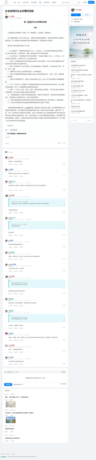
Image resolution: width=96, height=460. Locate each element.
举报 (64, 143)
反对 (21, 164)
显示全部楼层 (26, 159)
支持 (15, 164)
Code (15, 372)
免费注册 (91, 2)
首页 (19, 2)
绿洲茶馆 (54, 2)
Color (7, 372)
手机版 (13, 454)
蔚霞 (9, 242)
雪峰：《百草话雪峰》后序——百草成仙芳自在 (16, 397)
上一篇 (73, 120)
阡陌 (9, 159)
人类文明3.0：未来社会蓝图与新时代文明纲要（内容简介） (19, 413)
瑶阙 (9, 300)
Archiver (7, 454)
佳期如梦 (10, 183)
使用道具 (59, 143)
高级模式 (63, 372)
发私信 (87, 15)
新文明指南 (34, 2)
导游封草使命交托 (9, 428)
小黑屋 (2, 454)
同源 (9, 334)
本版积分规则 (63, 384)
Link (11, 372)
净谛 (9, 171)
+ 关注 (75, 15)
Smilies (17, 372)
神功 (9, 358)
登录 (40, 378)
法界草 (9, 253)
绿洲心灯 (6, 394)
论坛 (40, 2)
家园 (29, 22)
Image (9, 372)
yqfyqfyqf (10, 266)
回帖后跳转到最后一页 (18, 384)
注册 (44, 378)
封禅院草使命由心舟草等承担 (12, 438)
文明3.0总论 (26, 2)
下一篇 (89, 120)
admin (5, 426)
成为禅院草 (46, 2)
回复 (7, 143)
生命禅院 (28, 108)
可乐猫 (9, 346)
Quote (13, 372)
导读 (15, 2)
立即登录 (85, 2)
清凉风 (9, 196)
